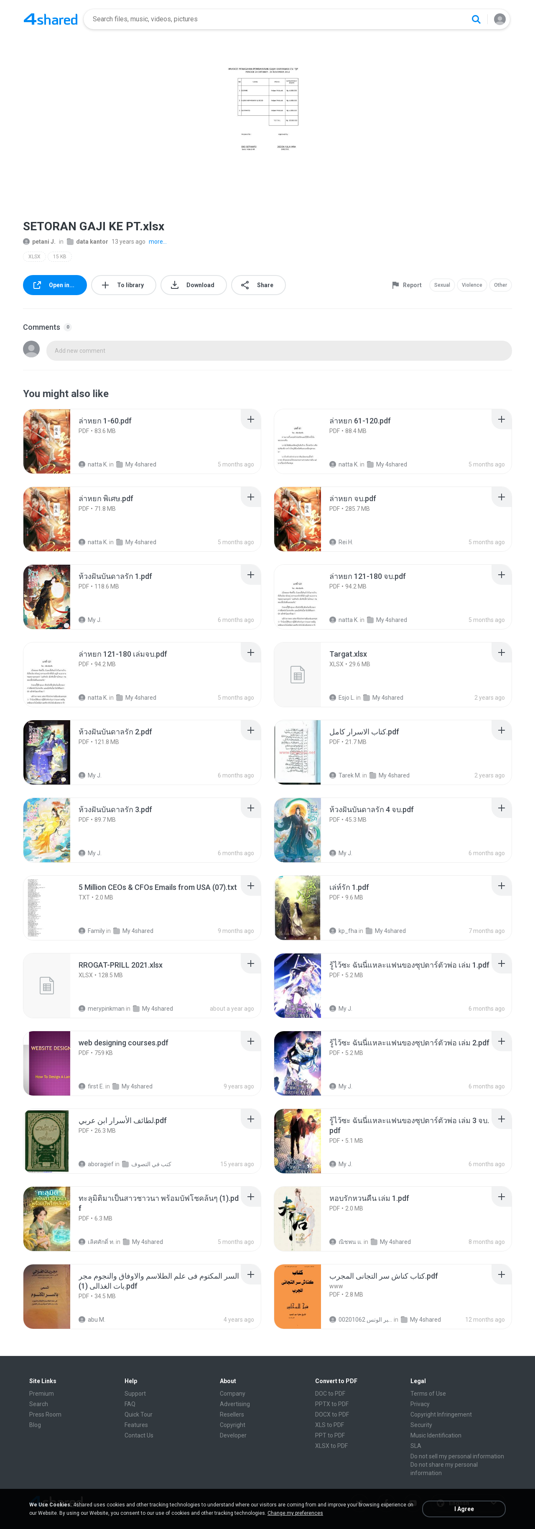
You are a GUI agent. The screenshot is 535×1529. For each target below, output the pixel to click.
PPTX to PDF (332, 1404)
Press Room (45, 1414)
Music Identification (435, 1435)
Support (135, 1393)
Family (92, 931)
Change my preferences (295, 1513)
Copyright (232, 1425)
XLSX (34, 257)
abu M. (92, 1319)
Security (421, 1425)
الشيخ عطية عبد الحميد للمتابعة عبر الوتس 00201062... (360, 1319)
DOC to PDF (330, 1393)
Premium (41, 1393)
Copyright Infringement (441, 1414)
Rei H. (341, 542)
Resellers (232, 1414)
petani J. (39, 241)
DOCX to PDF (332, 1414)
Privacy (420, 1404)
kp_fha (343, 931)
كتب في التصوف (146, 1164)
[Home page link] (50, 19)
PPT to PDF (330, 1435)
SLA (415, 1445)
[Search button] (476, 19)
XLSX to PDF (331, 1445)
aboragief (96, 1164)
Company (232, 1393)
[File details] (56, 441)
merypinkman (102, 1008)
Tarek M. (345, 775)
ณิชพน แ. (345, 1241)
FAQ (130, 1404)
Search (38, 1404)
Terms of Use (428, 1393)
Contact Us (139, 1435)
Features (136, 1425)
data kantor (87, 241)
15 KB (59, 257)
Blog (35, 1425)
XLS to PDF (329, 1425)
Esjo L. (342, 697)
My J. (90, 620)
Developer (233, 1435)
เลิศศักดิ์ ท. (97, 1241)
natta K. (93, 464)
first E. (91, 1086)
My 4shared (136, 464)
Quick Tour (139, 1414)
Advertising (235, 1404)
